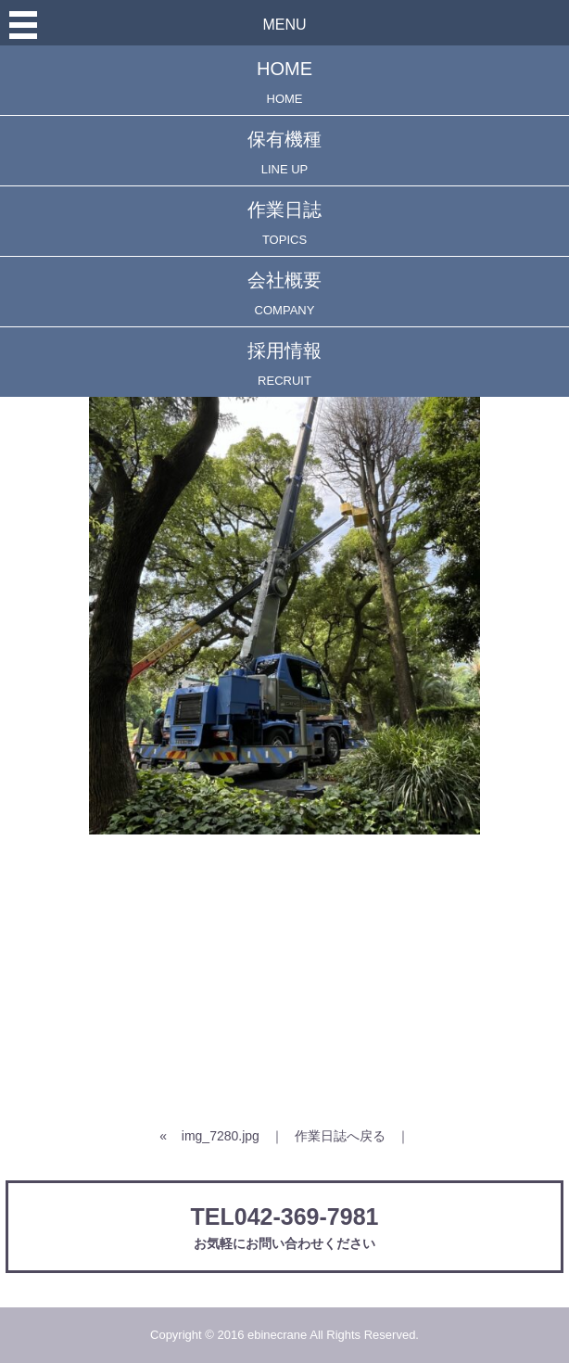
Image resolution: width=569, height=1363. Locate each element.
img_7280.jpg (220, 1135)
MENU (284, 24)
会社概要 (284, 293)
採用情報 (284, 364)
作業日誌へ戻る (340, 1135)
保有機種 (284, 152)
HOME (284, 82)
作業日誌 (284, 223)
